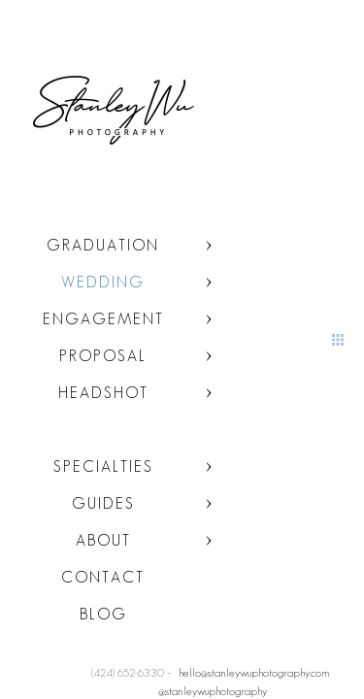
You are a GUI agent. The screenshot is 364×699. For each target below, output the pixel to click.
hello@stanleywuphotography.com (254, 672)
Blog (103, 614)
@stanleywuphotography (212, 690)
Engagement (103, 319)
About (103, 540)
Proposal (103, 356)
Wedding (103, 282)
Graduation (103, 245)
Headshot (103, 392)
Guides (103, 503)
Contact (103, 577)
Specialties (103, 466)
